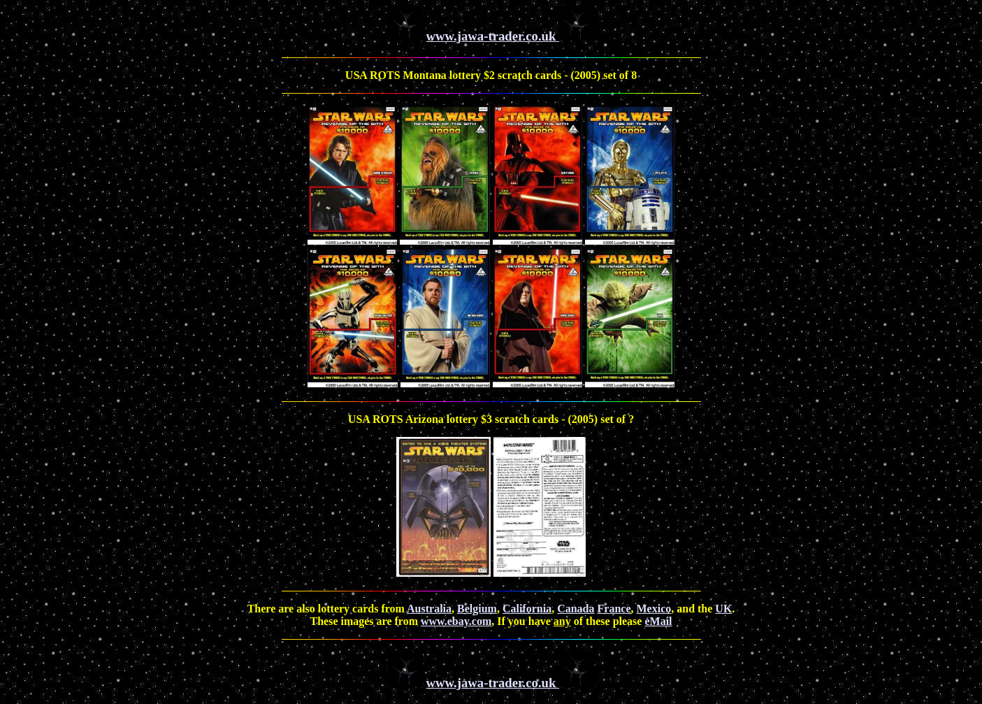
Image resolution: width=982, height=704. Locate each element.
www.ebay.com (456, 621)
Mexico (653, 609)
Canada (575, 609)
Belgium (477, 609)
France (614, 609)
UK (723, 609)
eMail (658, 621)
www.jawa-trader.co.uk (492, 36)
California (527, 609)
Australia (429, 609)
